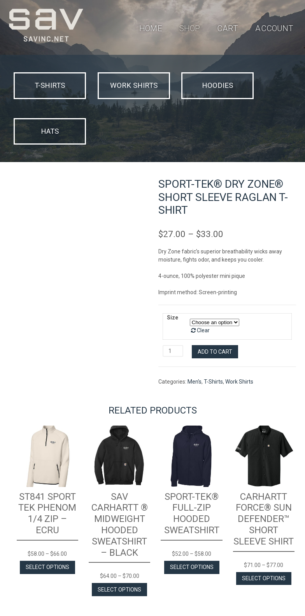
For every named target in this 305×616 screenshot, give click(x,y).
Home (151, 28)
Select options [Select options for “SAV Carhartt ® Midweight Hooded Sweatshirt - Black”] (119, 542)
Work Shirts (239, 334)
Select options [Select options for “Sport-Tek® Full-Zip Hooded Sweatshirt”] (192, 520)
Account (275, 28)
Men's (195, 334)
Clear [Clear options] (203, 283)
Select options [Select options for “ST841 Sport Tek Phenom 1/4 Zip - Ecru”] (47, 520)
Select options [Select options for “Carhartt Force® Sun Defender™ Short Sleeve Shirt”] (264, 530)
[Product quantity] (173, 303)
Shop (190, 28)
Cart (229, 28)
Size (172, 270)
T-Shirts (213, 334)
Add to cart (215, 304)
